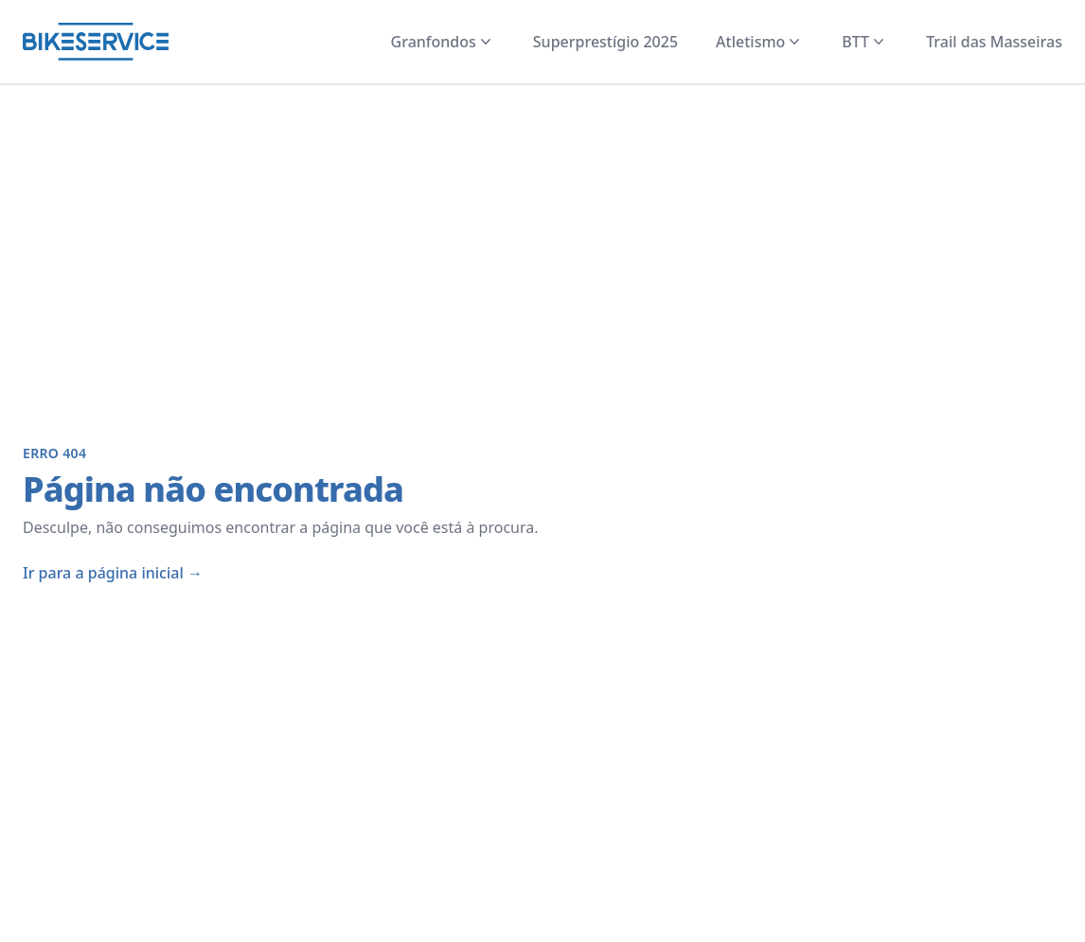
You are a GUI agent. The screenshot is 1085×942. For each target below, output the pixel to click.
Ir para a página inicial (113, 572)
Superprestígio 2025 (605, 41)
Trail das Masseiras (994, 41)
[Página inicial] (96, 42)
